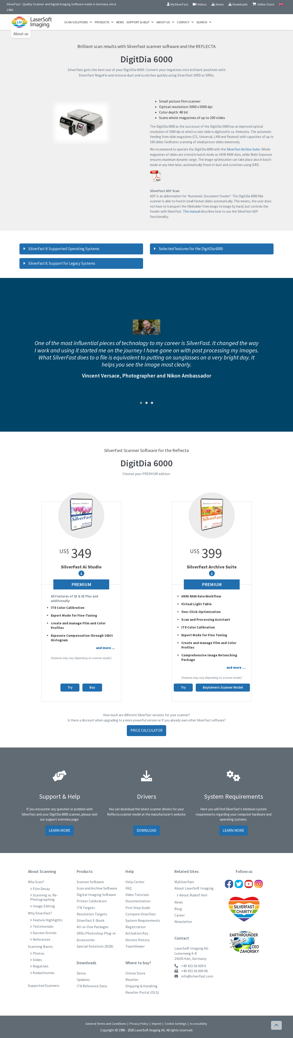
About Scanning (42, 871)
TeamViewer (135, 946)
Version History (137, 940)
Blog (178, 909)
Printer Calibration (92, 901)
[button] (141, 403)
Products (104, 22)
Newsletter (183, 921)
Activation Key (136, 933)
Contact (185, 22)
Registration (135, 927)
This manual (191, 211)
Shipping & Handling (141, 986)
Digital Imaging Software (96, 895)
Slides (37, 960)
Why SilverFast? (40, 913)
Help (129, 871)
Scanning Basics (40, 946)
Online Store (135, 973)
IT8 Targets (86, 908)
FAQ (128, 888)
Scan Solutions (78, 22)
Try (70, 687)
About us (20, 33)
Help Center (134, 882)
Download (146, 830)
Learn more (59, 830)
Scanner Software (90, 882)
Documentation (137, 901)
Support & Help (140, 22)
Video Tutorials (137, 895)
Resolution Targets (92, 914)
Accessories (86, 940)
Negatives (41, 966)
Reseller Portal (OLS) (142, 992)
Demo (81, 973)
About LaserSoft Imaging (194, 888)
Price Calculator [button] (146, 730)
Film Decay (41, 889)
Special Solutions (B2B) (95, 946)
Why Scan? (36, 882)
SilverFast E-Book (90, 920)
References (41, 939)
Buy (92, 687)
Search (204, 22)
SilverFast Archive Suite (243, 149)
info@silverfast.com (197, 976)
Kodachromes (43, 973)
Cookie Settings (176, 1024)
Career (179, 915)
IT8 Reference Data (92, 986)
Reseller (131, 979)
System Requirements (142, 920)
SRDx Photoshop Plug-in (96, 933)
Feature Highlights (47, 920)
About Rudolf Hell (193, 895)
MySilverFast (184, 882)
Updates (83, 979)
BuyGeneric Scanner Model (223, 687)
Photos (38, 953)
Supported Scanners (43, 985)
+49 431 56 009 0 (193, 966)
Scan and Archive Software (97, 888)
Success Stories (45, 933)
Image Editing (44, 906)
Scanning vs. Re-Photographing (44, 897)
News (120, 22)
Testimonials (43, 926)
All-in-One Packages (93, 927)
